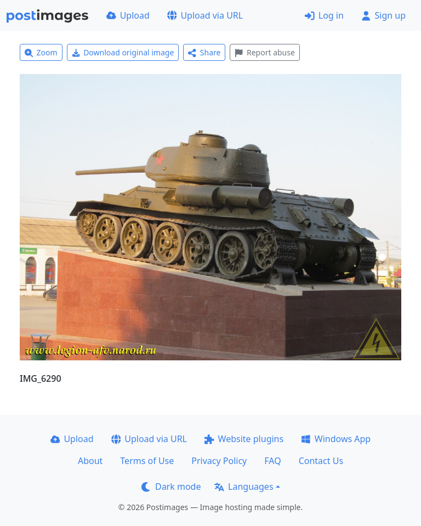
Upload (128, 15)
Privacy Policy (219, 461)
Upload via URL (205, 15)
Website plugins (243, 439)
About (90, 461)
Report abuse (264, 52)
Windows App (336, 439)
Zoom (41, 52)
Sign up (383, 15)
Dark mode (171, 486)
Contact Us (321, 461)
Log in (324, 15)
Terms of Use (147, 461)
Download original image (123, 52)
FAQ (272, 461)
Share (204, 52)
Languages (243, 486)
